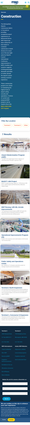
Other (26, 125)
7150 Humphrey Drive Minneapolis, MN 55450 (21, 335)
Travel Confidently (6, 349)
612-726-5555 (5, 342)
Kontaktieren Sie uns (7, 364)
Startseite (3, 12)
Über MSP (4, 352)
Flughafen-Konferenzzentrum (6, 360)
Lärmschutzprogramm (20, 352)
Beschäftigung (5, 371)
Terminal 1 (7, 125)
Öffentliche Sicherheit (7, 368)
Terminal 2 (17, 125)
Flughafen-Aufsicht (20, 356)
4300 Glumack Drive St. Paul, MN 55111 (7, 335)
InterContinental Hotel (20, 359)
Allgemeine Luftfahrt (20, 349)
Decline (4, 419)
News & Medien (6, 375)
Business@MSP (6, 356)
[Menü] (2, 2)
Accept (11, 419)
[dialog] (15, 412)
